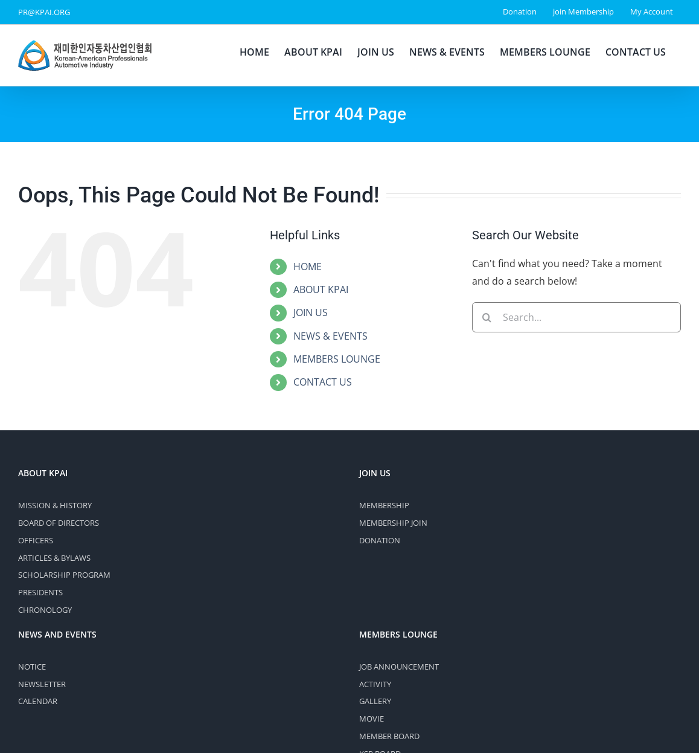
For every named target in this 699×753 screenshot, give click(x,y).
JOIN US (310, 312)
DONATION (379, 540)
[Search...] (576, 317)
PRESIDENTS (40, 592)
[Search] (487, 317)
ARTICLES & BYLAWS (54, 557)
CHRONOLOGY (45, 609)
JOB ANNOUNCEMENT (399, 666)
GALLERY (375, 701)
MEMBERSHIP (384, 505)
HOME (307, 266)
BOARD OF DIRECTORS (58, 522)
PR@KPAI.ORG (44, 12)
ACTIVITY (375, 684)
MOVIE (371, 718)
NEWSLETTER (42, 684)
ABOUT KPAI (320, 289)
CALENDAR (37, 701)
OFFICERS (35, 540)
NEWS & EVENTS (330, 336)
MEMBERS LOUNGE (336, 359)
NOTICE (32, 666)
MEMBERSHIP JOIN (393, 522)
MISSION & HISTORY (55, 505)
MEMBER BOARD (389, 736)
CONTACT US (322, 382)
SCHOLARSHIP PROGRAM (64, 574)
